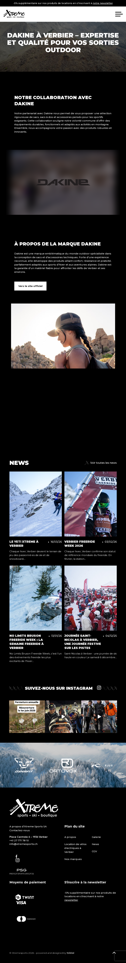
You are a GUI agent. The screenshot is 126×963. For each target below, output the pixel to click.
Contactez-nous (19, 830)
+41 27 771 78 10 (19, 840)
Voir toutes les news (101, 463)
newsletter (71, 900)
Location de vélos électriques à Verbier (75, 848)
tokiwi (70, 952)
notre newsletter (103, 3)
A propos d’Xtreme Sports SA (28, 826)
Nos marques (73, 859)
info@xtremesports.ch (23, 844)
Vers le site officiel (30, 286)
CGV (94, 851)
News (95, 844)
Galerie (96, 837)
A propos (70, 837)
